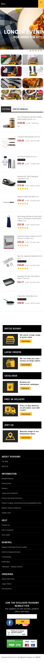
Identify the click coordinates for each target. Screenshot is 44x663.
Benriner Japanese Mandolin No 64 (29, 256)
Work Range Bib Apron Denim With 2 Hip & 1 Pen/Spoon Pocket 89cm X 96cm (29, 218)
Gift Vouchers (7, 588)
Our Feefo (16, 632)
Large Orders (12, 352)
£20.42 (28, 200)
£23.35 (28, 224)
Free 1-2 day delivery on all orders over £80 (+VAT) (30, 408)
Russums (22, 3)
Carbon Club (6, 513)
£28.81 (28, 302)
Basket (41, 4)
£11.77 (28, 282)
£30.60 (28, 140)
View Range (26, 341)
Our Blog (5, 461)
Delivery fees (6, 483)
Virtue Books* (12, 328)
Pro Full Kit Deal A (23, 157)
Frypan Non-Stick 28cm (25, 296)
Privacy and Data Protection (12, 498)
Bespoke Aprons (7, 478)
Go (22, 621)
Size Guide (6, 535)
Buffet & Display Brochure (11, 552)
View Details (26, 365)
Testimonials (6, 557)
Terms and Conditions (10, 493)
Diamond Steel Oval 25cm (26, 197)
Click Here (25, 388)
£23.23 (28, 242)
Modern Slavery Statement (11, 508)
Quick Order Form (8, 579)
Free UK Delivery (14, 399)
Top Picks (6, 109)
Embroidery (6, 562)
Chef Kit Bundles (20, 109)
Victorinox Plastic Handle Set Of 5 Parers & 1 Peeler (29, 237)
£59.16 (28, 163)
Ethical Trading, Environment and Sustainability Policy (21, 503)
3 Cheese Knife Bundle (25, 137)
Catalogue (10, 375)
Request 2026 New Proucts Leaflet (14, 547)
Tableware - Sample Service (12, 566)
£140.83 (28, 124)
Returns (5, 488)
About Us (5, 466)
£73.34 (28, 185)
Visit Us (8, 425)
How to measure (7, 530)
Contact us (6, 525)
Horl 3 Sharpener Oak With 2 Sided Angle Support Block (29, 118)
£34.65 (28, 265)
